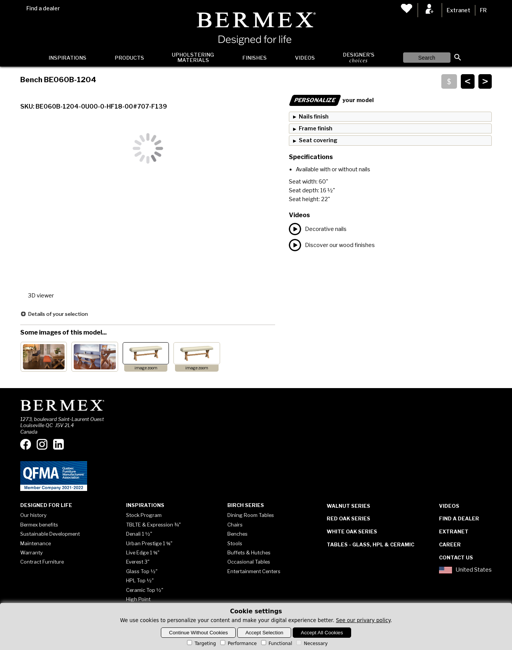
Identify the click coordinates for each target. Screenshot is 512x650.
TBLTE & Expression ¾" (153, 525)
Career (450, 544)
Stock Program (144, 515)
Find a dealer (43, 8)
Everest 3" (137, 562)
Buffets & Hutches (249, 552)
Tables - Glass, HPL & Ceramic (370, 544)
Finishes (254, 58)
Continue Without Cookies (198, 632)
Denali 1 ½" (139, 534)
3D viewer (41, 295)
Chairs (235, 525)
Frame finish (315, 128)
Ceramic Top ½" (144, 590)
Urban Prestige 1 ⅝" (149, 543)
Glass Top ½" (141, 571)
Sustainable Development (50, 534)
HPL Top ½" (140, 580)
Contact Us (456, 557)
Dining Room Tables (250, 515)
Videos (305, 58)
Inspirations (67, 58)
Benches (237, 534)
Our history (33, 515)
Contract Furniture (42, 562)
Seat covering (318, 140)
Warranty (31, 552)
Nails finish (314, 116)
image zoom (145, 368)
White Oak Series (352, 531)
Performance (238, 643)
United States (465, 570)
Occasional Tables (248, 562)
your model (331, 100)
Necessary (311, 643)
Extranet (458, 10)
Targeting (201, 643)
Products (129, 58)
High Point (138, 599)
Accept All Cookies (322, 632)
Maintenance (35, 543)
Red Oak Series (348, 518)
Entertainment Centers (253, 571)
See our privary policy (363, 620)
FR (483, 10)
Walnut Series (348, 506)
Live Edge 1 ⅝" (142, 552)
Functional (276, 643)
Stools (234, 543)
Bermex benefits (39, 525)
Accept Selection (264, 632)
